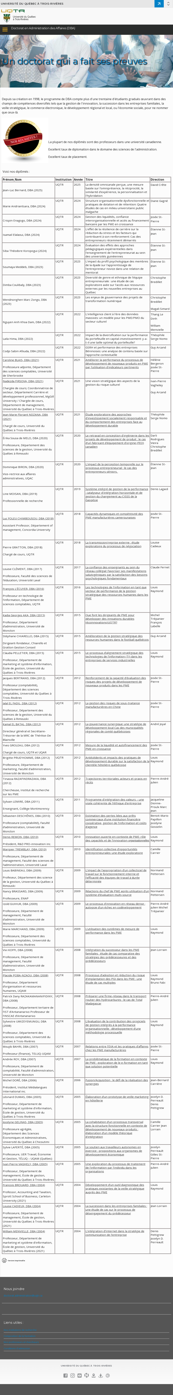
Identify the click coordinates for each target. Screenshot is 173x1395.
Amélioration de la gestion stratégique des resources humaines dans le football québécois (117, 637)
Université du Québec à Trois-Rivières (32, 3)
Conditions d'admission (17, 1348)
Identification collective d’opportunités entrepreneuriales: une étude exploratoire (114, 851)
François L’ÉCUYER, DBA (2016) (23, 589)
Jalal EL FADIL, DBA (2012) (20, 703)
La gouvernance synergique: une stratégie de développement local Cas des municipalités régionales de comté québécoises (115, 727)
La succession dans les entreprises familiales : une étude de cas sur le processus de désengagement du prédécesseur (116, 1209)
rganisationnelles (139, 840)
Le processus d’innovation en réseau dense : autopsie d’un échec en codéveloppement (115, 905)
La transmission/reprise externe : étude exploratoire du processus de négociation (113, 544)
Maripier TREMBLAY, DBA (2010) (24, 849)
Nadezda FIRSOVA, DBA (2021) (23, 381)
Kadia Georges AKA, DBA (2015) (24, 615)
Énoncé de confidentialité (90, 1389)
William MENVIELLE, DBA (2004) (24, 1231)
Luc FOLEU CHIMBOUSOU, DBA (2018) (28, 518)
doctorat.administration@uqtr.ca (23, 1295)
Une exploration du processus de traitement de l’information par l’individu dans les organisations (115, 1167)
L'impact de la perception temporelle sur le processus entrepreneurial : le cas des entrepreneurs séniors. (114, 467)
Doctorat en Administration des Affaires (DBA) (43, 28)
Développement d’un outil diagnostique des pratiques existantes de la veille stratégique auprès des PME (114, 1188)
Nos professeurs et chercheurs (21, 1342)
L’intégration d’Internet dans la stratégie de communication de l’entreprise (114, 1233)
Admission (159, 3)
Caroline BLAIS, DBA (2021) (21, 360)
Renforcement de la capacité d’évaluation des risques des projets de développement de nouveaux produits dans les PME (115, 681)
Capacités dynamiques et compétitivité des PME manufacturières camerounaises (114, 515)
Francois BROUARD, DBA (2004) (24, 1185)
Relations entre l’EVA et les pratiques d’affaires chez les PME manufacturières (116, 1048)
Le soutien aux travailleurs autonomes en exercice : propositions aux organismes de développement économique (113, 1150)
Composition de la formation (20, 1336)
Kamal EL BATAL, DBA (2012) (22, 724)
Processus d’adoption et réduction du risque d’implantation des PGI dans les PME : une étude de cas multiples (115, 978)
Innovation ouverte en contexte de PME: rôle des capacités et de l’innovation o (115, 838)
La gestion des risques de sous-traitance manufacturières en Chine (112, 705)
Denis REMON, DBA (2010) (20, 837)
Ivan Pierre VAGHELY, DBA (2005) (25, 1164)
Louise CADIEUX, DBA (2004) (22, 1206)
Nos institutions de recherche (20, 1330)
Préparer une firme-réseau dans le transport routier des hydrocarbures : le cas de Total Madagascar (115, 999)
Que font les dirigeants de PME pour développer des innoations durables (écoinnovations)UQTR (110, 618)
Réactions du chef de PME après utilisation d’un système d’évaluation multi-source (117, 893)
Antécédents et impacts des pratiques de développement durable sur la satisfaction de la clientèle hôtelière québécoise (117, 761)
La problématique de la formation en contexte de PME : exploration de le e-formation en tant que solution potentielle (116, 1062)
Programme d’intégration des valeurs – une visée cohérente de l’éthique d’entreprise (114, 801)
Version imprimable (16, 1260)
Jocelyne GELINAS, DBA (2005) (23, 1122)
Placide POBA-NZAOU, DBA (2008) (25, 975)
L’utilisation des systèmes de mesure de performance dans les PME (112, 930)
